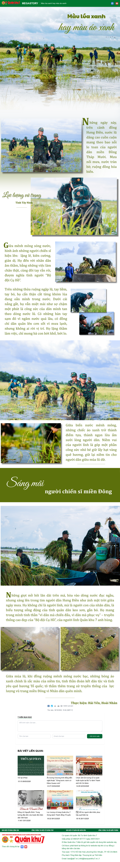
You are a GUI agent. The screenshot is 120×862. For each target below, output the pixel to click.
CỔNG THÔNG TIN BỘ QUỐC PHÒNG (108, 830)
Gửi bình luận (95, 736)
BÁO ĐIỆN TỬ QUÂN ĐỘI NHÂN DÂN (76, 830)
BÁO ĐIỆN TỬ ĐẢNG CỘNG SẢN (10, 830)
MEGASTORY (30, 3)
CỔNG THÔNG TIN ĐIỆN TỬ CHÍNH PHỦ (42, 830)
